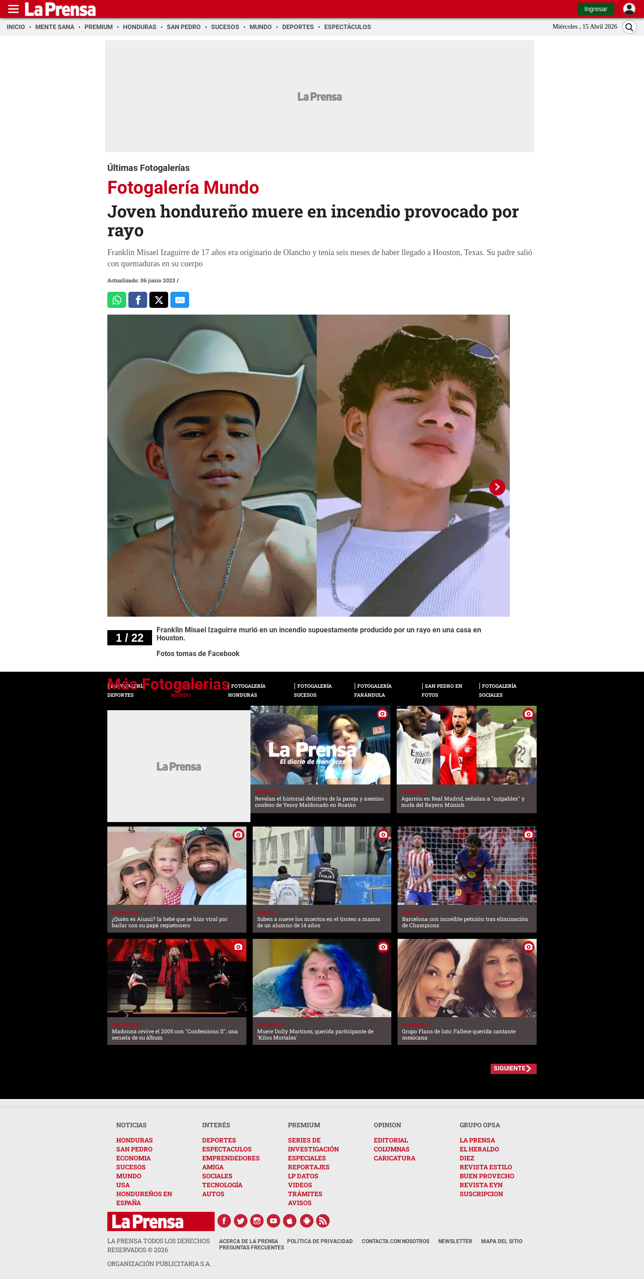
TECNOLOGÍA (222, 1185)
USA (123, 1185)
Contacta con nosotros (395, 1241)
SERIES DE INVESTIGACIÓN (313, 1144)
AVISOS (300, 1202)
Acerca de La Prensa (248, 1241)
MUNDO (128, 1176)
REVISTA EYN (481, 1185)
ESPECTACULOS (227, 1149)
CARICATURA (394, 1158)
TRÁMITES (305, 1193)
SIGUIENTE (509, 1068)
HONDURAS (134, 1140)
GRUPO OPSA (480, 1125)
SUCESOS (131, 1167)
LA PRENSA (477, 1140)
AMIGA (213, 1167)
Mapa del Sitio (501, 1241)
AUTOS (213, 1193)
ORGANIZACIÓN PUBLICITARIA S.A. (159, 1263)
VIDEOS (300, 1185)
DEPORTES (219, 1140)
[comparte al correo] (179, 300)
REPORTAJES (309, 1167)
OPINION (387, 1125)
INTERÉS (216, 1125)
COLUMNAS (392, 1149)
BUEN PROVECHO (487, 1176)
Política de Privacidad (320, 1241)
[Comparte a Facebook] (137, 300)
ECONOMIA (133, 1158)
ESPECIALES (307, 1158)
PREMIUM (304, 1125)
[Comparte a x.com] (158, 300)
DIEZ (467, 1158)
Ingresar (596, 9)
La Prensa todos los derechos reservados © (158, 1245)
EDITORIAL (391, 1140)
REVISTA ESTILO (486, 1167)
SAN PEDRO (134, 1149)
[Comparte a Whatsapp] (116, 300)
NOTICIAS (131, 1125)
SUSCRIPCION (481, 1193)
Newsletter (455, 1241)
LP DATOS (303, 1176)
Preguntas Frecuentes (251, 1248)
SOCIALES (217, 1176)
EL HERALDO (479, 1149)
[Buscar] (629, 27)
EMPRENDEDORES (231, 1158)
